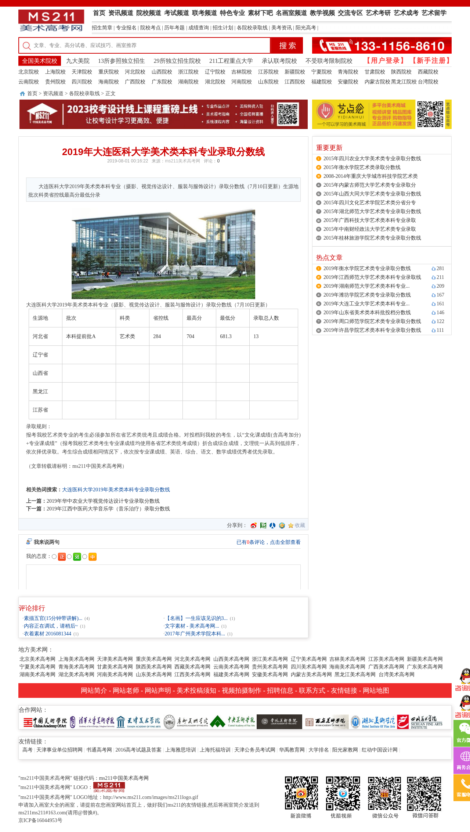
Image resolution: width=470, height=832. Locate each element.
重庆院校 (108, 72)
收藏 (300, 525)
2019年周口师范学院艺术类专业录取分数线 (372, 321)
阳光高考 (306, 28)
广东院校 (162, 82)
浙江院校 (188, 72)
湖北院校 (215, 82)
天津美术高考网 (115, 659)
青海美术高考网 (76, 667)
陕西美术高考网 (154, 667)
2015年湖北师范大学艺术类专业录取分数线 (372, 211)
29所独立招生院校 (177, 61)
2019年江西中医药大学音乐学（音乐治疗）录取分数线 (108, 509)
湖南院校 (188, 82)
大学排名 (318, 750)
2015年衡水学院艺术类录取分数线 (362, 167)
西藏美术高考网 (192, 667)
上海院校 (55, 72)
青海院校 (348, 72)
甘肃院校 (375, 72)
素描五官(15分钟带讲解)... (53, 618)
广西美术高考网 (386, 667)
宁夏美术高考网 (37, 667)
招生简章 (102, 28)
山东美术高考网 (154, 674)
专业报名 (126, 28)
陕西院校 (401, 72)
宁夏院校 (321, 72)
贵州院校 (55, 82)
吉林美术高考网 (347, 659)
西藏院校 (428, 72)
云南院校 (28, 82)
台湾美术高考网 (397, 674)
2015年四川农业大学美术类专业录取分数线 (372, 158)
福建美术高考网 (231, 674)
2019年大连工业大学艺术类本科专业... (366, 303)
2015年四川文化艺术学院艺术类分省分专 (369, 202)
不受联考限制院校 (329, 61)
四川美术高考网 (309, 667)
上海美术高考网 (76, 659)
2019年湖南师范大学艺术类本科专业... (366, 286)
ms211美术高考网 (182, 161)
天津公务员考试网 (254, 750)
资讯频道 (53, 93)
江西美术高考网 (192, 674)
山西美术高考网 (231, 659)
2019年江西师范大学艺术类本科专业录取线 (372, 277)
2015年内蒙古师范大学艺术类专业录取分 (369, 185)
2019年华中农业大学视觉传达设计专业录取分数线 (103, 501)
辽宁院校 (215, 72)
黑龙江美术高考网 (355, 674)
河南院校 (241, 82)
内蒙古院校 (377, 82)
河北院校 (135, 72)
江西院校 (295, 82)
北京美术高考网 (37, 659)
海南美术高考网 (347, 667)
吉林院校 (241, 72)
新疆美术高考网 (425, 659)
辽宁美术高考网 (309, 659)
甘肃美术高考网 (115, 667)
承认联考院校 (279, 61)
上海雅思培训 (180, 750)
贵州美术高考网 (270, 667)
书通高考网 (99, 750)
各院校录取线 (252, 28)
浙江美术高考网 (270, 659)
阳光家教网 (345, 750)
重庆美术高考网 (154, 659)
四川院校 (82, 82)
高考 (27, 750)
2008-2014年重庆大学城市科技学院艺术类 (370, 176)
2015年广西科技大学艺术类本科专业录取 (369, 220)
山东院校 (268, 82)
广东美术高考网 (425, 667)
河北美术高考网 (192, 659)
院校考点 (150, 28)
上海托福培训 (215, 750)
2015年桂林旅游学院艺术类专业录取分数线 (372, 238)
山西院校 (162, 72)
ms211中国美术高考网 (124, 778)
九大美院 (78, 61)
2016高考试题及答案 (138, 750)
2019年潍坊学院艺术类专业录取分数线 (367, 295)
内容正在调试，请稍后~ (51, 626)
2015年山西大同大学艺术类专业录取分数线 (372, 194)
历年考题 (174, 28)
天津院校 (82, 72)
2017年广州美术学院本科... (195, 633)
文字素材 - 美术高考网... (192, 626)
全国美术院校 (39, 61)
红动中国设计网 (380, 750)
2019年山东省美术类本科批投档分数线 (367, 312)
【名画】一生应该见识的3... (196, 618)
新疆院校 (295, 72)
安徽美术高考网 (270, 674)
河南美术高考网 (115, 674)
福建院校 (321, 82)
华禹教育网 (292, 750)
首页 (32, 93)
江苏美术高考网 (386, 659)
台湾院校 (428, 82)
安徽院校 (348, 82)
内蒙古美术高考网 (311, 674)
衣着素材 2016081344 (48, 633)
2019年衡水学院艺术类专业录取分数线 (367, 268)
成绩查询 (198, 28)
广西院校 (135, 82)
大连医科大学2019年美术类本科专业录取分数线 (116, 489)
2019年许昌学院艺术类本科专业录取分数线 (372, 330)
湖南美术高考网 (37, 674)
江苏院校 (268, 72)
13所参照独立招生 (121, 61)
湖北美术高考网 (76, 674)
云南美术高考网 (231, 667)
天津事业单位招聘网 (59, 750)
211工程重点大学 (231, 61)
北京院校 (28, 72)
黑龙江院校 (404, 82)
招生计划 (223, 28)
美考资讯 (281, 28)
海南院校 (108, 82)
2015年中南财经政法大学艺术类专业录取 (369, 229)
